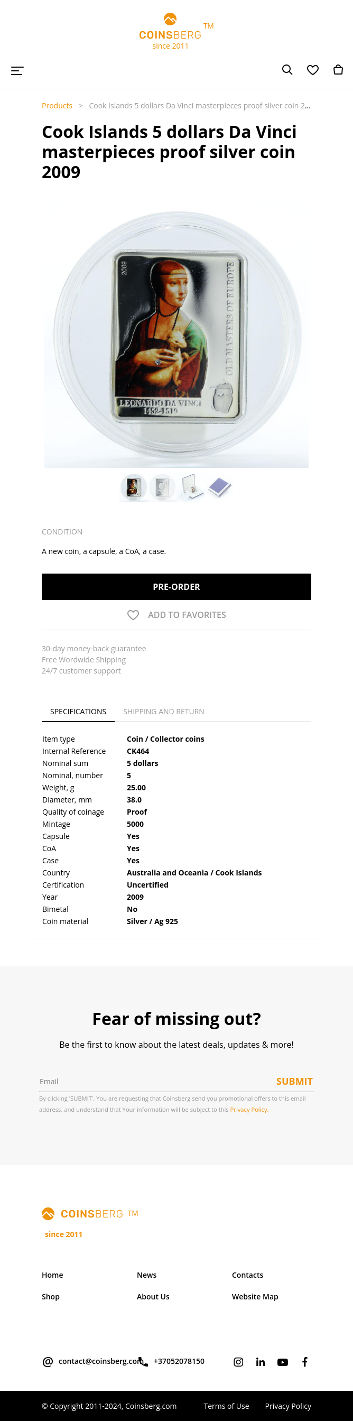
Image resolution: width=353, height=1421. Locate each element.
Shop (51, 1296)
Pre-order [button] (176, 587)
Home (52, 1275)
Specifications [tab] (78, 711)
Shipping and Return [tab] (164, 711)
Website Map (255, 1296)
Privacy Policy (288, 1406)
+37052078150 (171, 1361)
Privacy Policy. (249, 1109)
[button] (52, 309)
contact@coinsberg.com (81, 1361)
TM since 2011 (176, 32)
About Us (153, 1296)
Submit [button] (294, 1081)
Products (57, 105)
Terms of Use (226, 1406)
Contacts (247, 1275)
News (146, 1275)
